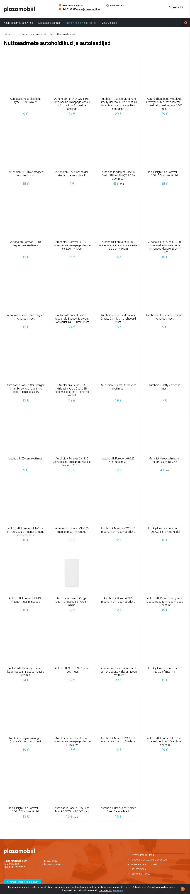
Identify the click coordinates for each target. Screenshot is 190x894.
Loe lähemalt (105, 890)
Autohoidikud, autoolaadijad (62, 34)
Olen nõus (118, 890)
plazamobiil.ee (10, 34)
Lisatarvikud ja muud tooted (81, 22)
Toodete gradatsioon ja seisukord (149, 859)
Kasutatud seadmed (49, 22)
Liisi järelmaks (138, 869)
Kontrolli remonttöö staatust (22, 881)
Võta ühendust (109, 22)
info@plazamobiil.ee (89, 9)
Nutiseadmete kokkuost (144, 864)
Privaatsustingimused (142, 854)
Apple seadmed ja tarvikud (18, 22)
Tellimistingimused (140, 873)
